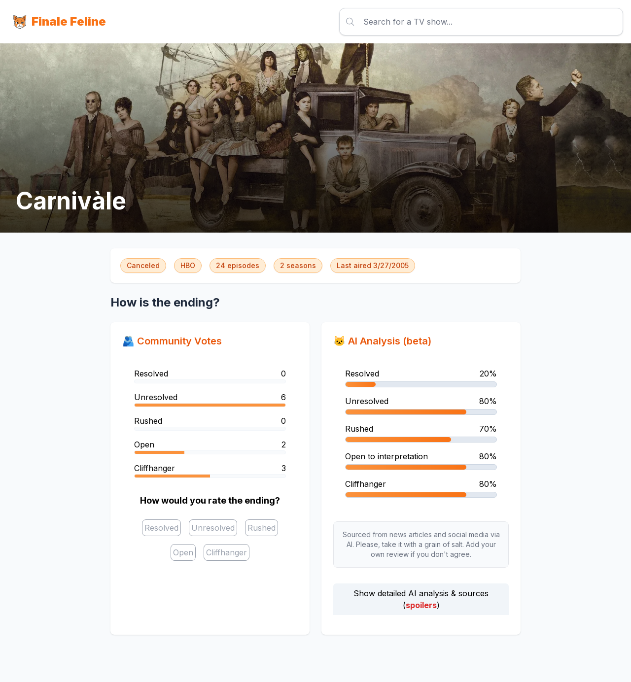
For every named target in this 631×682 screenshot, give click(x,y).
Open (183, 552)
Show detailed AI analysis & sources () (421, 599)
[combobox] (364, 22)
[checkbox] (161, 527)
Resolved (161, 528)
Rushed (261, 528)
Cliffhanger (226, 552)
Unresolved (213, 528)
